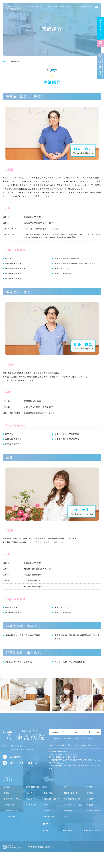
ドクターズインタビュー (13, 799)
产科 (46, 830)
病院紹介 (7, 787)
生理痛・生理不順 (71, 793)
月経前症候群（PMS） (72, 799)
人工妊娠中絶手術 (93, 810)
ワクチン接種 (49, 816)
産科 (46, 787)
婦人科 (66, 787)
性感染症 (90, 793)
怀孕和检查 (68, 830)
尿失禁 (66, 816)
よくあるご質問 (10, 816)
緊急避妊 (90, 805)
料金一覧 (84, 6)
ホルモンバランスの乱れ (73, 805)
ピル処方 (90, 799)
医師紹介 (7, 793)
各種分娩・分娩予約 (51, 799)
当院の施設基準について (35, 787)
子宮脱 (89, 787)
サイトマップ (31, 805)
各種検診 (47, 810)
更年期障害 (68, 810)
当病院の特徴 (9, 805)
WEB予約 (16, 756)
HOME (30, 6)
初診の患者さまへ (10, 810)
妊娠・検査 (48, 793)
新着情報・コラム (32, 799)
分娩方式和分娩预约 (92, 830)
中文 (91, 6)
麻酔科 (62, 6)
